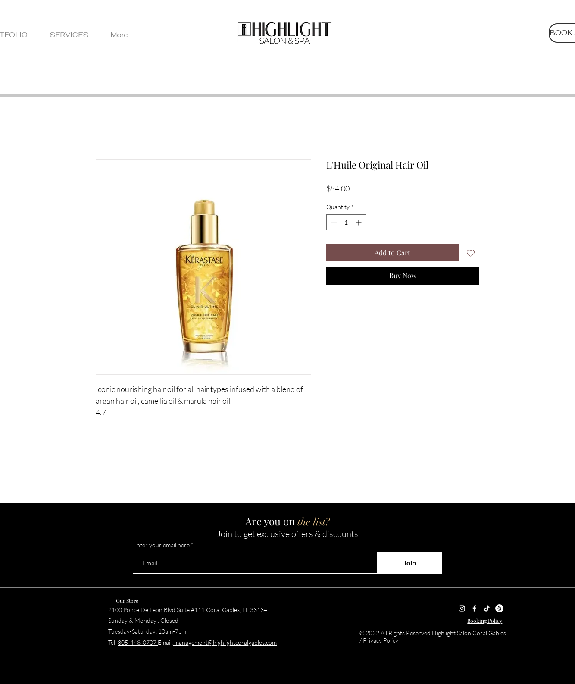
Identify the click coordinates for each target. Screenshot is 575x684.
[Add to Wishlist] (470, 252)
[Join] (409, 563)
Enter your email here (161, 545)
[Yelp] (499, 608)
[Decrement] (333, 222)
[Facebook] (474, 608)
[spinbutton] (346, 222)
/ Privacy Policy (378, 640)
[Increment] (359, 222)
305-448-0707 (138, 642)
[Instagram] (462, 608)
